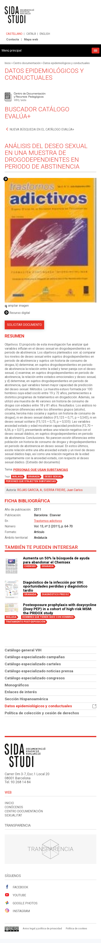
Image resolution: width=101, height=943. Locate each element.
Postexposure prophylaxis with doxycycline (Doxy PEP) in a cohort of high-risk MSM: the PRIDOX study (59, 609)
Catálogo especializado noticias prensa (39, 671)
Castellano (14, 33)
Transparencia (50, 849)
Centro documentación (27, 63)
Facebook (16, 887)
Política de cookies (76, 928)
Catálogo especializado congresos (35, 678)
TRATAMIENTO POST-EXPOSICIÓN (25, 621)
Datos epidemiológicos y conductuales (66, 63)
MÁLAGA (17, 476)
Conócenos (14, 807)
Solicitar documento (24, 325)
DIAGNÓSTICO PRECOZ (55, 594)
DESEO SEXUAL (53, 476)
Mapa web (31, 39)
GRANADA (34, 476)
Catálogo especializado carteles (33, 664)
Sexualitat (13, 815)
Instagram (17, 911)
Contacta (12, 39)
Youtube (15, 895)
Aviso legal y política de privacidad (42, 928)
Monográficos (17, 685)
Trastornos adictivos (48, 521)
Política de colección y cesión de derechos (42, 713)
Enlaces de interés (21, 692)
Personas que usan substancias (40, 470)
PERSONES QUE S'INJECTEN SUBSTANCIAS (31, 481)
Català (31, 33)
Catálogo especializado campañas (35, 657)
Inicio (8, 63)
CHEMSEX (30, 566)
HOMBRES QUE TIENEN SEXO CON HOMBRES (47, 617)
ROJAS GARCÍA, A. (29, 490)
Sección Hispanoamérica (26, 699)
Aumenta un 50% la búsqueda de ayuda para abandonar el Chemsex (56, 560)
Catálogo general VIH (23, 650)
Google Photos (21, 903)
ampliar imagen (17, 305)
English (45, 33)
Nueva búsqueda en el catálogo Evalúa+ (42, 129)
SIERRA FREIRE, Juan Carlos (63, 490)
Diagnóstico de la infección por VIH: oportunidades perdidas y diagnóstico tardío (55, 586)
